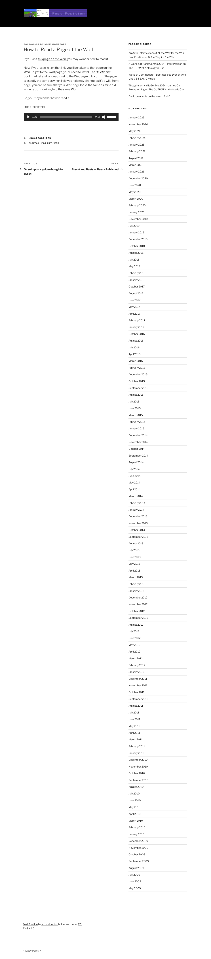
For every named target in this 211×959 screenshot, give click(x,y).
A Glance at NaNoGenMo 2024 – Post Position (155, 63)
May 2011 (134, 726)
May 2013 (134, 563)
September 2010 (138, 780)
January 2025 (136, 117)
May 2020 (134, 191)
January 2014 (136, 509)
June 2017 (134, 300)
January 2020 (136, 212)
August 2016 (136, 340)
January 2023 (136, 144)
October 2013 (136, 529)
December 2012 (137, 597)
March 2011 (135, 739)
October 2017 (136, 286)
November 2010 (138, 766)
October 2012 (136, 611)
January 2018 (136, 279)
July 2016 (134, 347)
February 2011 (136, 746)
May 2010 (134, 807)
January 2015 (136, 428)
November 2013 (138, 523)
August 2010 (136, 786)
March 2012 (135, 658)
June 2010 (134, 800)
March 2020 (135, 198)
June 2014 (134, 475)
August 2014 (136, 462)
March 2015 (135, 415)
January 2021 (136, 171)
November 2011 (137, 685)
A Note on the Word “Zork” (154, 96)
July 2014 (134, 469)
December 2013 (137, 516)
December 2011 (137, 678)
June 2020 (134, 185)
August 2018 (136, 252)
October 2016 (136, 333)
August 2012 (135, 624)
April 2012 (134, 651)
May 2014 (134, 482)
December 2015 (137, 374)
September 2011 (138, 698)
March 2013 (135, 577)
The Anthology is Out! (146, 67)
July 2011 (133, 712)
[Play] (28, 117)
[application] (71, 117)
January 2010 (136, 834)
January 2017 (136, 327)
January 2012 (136, 671)
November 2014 (138, 442)
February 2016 (136, 367)
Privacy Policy (31, 950)
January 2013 (136, 590)
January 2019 (136, 232)
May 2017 (134, 306)
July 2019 (134, 225)
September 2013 (138, 536)
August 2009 (136, 868)
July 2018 (134, 259)
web (57, 143)
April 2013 (134, 570)
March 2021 (135, 164)
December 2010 (138, 759)
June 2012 (134, 638)
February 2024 (136, 137)
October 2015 (136, 381)
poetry (46, 143)
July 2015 (134, 401)
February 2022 (136, 151)
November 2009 (138, 847)
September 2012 (138, 617)
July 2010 (134, 793)
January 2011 (136, 753)
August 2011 (135, 705)
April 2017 (134, 313)
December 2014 (137, 435)
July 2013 (134, 550)
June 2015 (134, 408)
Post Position (30, 924)
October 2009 (136, 854)
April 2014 (134, 489)
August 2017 (135, 293)
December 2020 (138, 178)
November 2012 (137, 604)
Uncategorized (40, 138)
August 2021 (135, 158)
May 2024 (134, 131)
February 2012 (136, 665)
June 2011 (134, 719)
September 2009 (138, 861)
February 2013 (136, 583)
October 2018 (136, 246)
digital (34, 143)
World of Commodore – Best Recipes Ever (152, 74)
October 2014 (136, 448)
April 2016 (134, 354)
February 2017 (136, 320)
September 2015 (138, 387)
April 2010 (134, 813)
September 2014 (138, 455)
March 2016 (135, 360)
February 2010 (136, 827)
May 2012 (134, 644)
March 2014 (135, 496)
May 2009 (134, 888)
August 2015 (136, 394)
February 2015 (136, 421)
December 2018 (137, 239)
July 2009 (134, 874)
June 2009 (134, 881)
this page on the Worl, (52, 59)
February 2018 (136, 272)
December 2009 (138, 840)
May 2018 (134, 266)
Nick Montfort (56, 44)
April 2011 (134, 732)
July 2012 (133, 631)
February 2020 (137, 205)
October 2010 (136, 773)
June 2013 (134, 557)
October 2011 (136, 692)
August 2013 (136, 543)
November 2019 (138, 218)
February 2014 (136, 502)
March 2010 (135, 820)
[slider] (66, 117)
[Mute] (104, 117)
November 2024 (138, 124)
